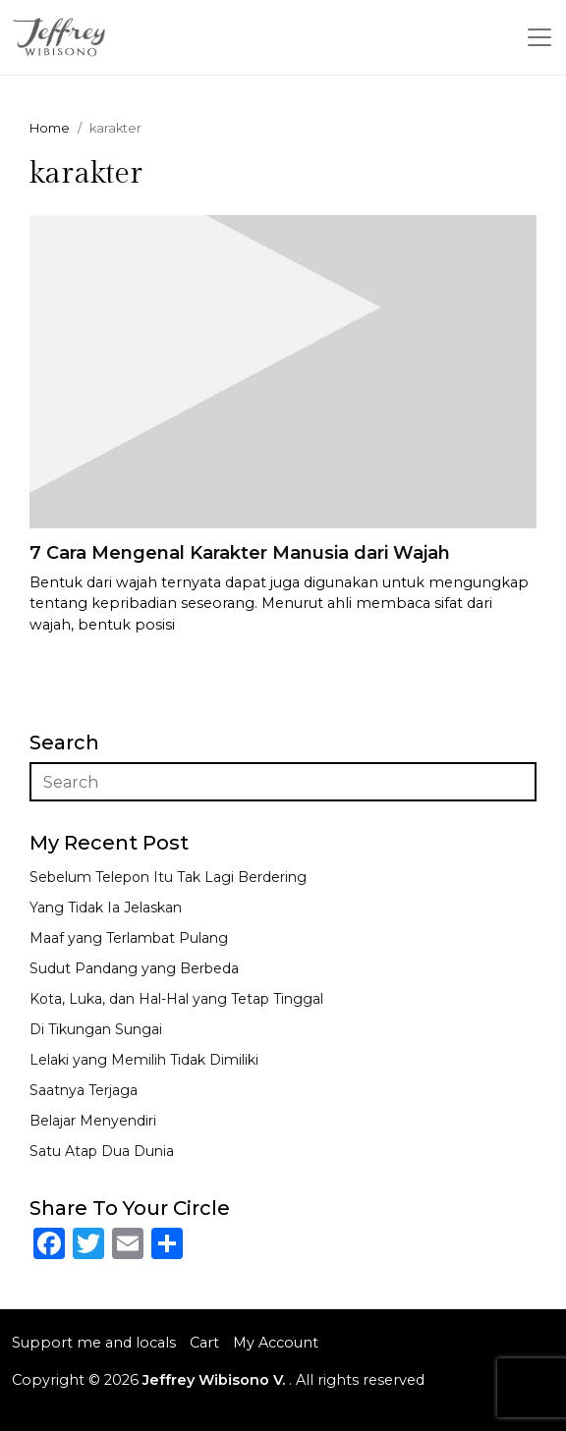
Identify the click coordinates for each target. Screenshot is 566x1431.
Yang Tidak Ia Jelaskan (105, 907)
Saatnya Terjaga (83, 1090)
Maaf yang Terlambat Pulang (128, 938)
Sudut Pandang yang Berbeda (134, 968)
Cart (204, 1342)
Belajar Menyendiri (92, 1120)
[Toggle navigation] (539, 37)
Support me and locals (94, 1342)
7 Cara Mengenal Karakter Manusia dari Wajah (239, 553)
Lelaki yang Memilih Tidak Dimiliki (143, 1060)
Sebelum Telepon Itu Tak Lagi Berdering (168, 877)
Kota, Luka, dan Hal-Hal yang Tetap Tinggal (176, 999)
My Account (275, 1342)
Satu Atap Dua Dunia (101, 1151)
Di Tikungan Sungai (95, 1029)
